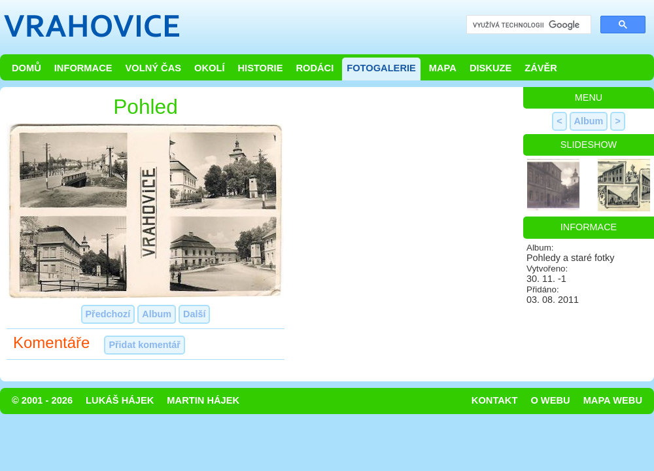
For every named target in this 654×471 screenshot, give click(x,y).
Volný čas (154, 68)
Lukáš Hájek (120, 400)
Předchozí (108, 314)
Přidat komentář (145, 345)
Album (156, 314)
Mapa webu (612, 400)
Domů (26, 68)
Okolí (209, 68)
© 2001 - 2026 (42, 400)
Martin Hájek (203, 400)
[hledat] (527, 25)
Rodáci (315, 68)
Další (194, 314)
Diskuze (490, 68)
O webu (550, 400)
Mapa (442, 68)
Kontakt (495, 400)
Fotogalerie (381, 68)
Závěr (541, 68)
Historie (260, 68)
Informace (83, 68)
